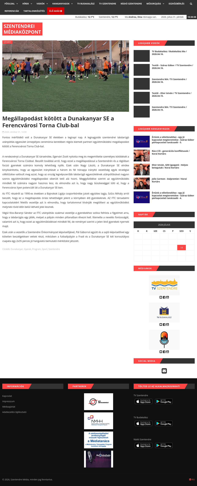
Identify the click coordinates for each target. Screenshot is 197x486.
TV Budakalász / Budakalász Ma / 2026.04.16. (169, 53)
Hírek (25, 3)
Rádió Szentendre (131, 3)
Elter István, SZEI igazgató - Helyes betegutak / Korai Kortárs (170, 166)
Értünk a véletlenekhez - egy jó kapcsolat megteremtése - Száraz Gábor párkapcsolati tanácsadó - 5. (173, 140)
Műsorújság (153, 3)
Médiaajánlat (8, 406)
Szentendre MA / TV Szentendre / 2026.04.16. (169, 80)
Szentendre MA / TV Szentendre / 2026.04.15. (169, 108)
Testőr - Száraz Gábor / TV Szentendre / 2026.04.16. (172, 66)
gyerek (27, 249)
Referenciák (12, 10)
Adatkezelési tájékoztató (14, 412)
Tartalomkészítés (34, 10)
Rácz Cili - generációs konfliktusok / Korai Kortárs (170, 152)
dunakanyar (17, 249)
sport (44, 249)
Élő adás (55, 10)
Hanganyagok (61, 3)
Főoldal (10, 3)
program (36, 249)
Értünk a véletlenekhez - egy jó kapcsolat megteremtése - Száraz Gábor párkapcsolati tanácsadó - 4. (173, 195)
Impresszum (8, 401)
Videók (41, 3)
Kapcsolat (7, 395)
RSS (192, 479)
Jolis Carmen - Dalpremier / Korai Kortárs (169, 180)
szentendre (54, 249)
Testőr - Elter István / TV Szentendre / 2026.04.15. (171, 94)
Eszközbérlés (176, 3)
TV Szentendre (107, 3)
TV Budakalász (85, 3)
